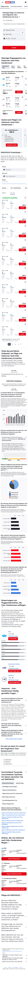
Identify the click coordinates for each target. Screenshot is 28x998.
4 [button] (18, 344)
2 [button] (12, 344)
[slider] (26, 184)
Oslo (21, 967)
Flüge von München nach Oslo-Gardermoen (13, 830)
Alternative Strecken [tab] (7, 783)
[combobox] (8, 20)
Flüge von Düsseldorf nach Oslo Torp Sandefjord (11, 823)
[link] (12, 145)
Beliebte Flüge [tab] (20, 783)
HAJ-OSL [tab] (14, 370)
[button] (2, 2)
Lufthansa (11, 675)
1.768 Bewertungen (13, 668)
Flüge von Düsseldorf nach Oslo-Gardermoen (14, 812)
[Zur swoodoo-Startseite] (10, 2)
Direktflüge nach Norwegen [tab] (9, 786)
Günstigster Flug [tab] (5, 66)
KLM (9, 631)
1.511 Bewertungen (13, 636)
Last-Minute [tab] (19, 66)
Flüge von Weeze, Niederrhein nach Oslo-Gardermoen (13, 827)
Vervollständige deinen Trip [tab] (9, 800)
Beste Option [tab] (13, 66)
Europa (9, 967)
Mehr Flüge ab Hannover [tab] (8, 797)
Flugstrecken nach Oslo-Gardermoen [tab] (12, 793)
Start (5, 967)
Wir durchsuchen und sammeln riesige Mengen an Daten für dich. (14, 958)
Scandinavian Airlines (14, 664)
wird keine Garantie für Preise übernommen (12, 951)
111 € (16, 17)
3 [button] (15, 344)
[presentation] (19, 16)
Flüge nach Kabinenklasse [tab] (9, 790)
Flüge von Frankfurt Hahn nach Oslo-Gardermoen (11, 832)
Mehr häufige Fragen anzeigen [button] (14, 738)
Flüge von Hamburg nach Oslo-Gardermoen (13, 815)
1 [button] (9, 344)
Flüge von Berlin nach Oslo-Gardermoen (12, 820)
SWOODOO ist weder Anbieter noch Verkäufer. (14, 955)
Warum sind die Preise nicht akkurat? (14, 961)
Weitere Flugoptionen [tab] (8, 803)
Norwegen (15, 967)
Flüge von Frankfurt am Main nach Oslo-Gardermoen (12, 817)
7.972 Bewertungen (13, 680)
